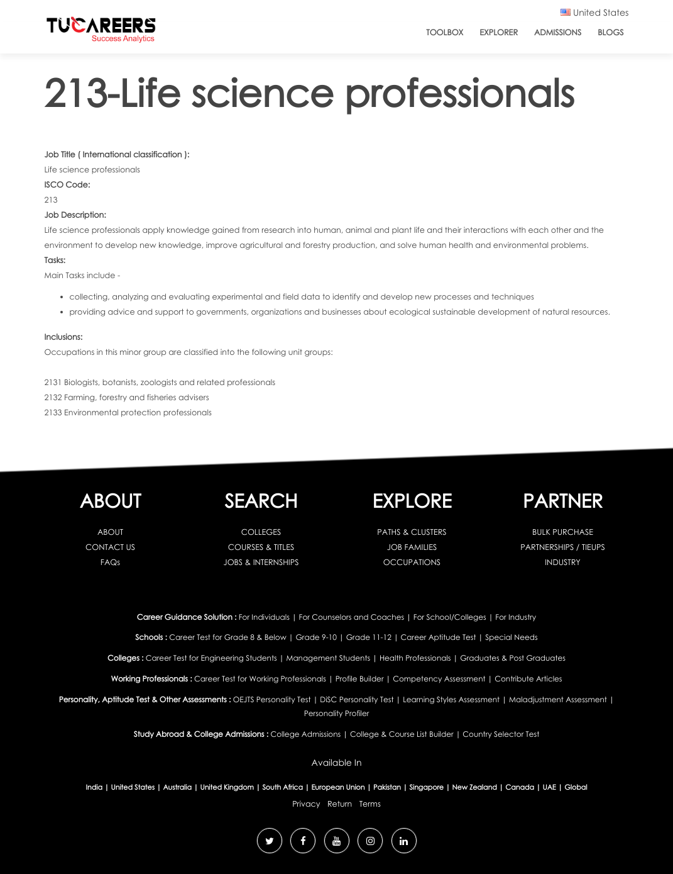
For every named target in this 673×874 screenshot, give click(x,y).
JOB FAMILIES (412, 547)
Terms (370, 803)
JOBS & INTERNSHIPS (261, 562)
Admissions (557, 32)
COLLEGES (261, 532)
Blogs (610, 32)
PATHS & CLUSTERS (411, 532)
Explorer (498, 32)
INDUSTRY (563, 562)
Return (339, 803)
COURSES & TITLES (261, 547)
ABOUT (110, 532)
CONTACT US (110, 547)
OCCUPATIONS (411, 562)
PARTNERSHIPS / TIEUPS (562, 547)
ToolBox (444, 32)
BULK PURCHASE (562, 532)
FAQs (110, 562)
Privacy (306, 803)
